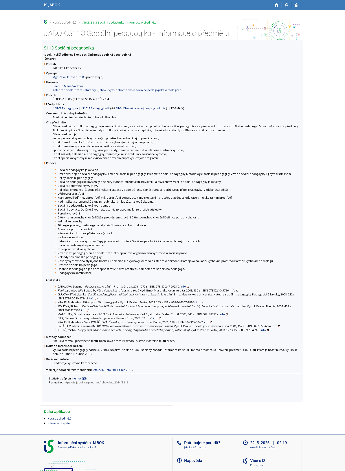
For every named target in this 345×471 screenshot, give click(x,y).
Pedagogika (66, 108)
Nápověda (193, 460)
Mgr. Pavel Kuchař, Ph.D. (69, 77)
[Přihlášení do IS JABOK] (296, 5)
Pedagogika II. (95, 108)
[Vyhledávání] (286, 5)
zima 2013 (125, 370)
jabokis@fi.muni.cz (195, 447)
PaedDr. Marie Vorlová (68, 86)
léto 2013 (112, 370)
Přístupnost (257, 465)
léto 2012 (99, 370)
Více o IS (258, 460)
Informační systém (60, 423)
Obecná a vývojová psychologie (140, 108)
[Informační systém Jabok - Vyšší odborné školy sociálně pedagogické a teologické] (52, 4)
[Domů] (276, 5)
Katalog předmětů (65, 22)
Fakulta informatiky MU (83, 447)
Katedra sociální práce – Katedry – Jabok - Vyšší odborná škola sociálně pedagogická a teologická (117, 90)
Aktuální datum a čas (262, 447)
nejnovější (79, 378)
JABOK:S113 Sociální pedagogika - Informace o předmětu (119, 22)
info (183, 286)
